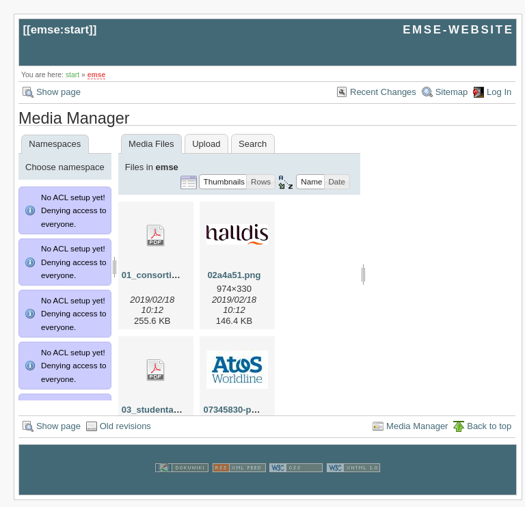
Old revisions (125, 433)
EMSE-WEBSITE (458, 29)
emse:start (60, 29)
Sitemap (451, 92)
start (72, 75)
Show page (58, 92)
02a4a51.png (233, 275)
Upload (206, 144)
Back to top (489, 433)
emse (97, 75)
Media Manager (417, 433)
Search (253, 144)
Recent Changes (383, 92)
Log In (499, 92)
